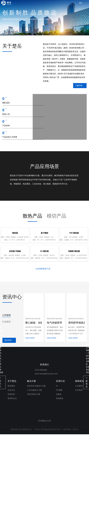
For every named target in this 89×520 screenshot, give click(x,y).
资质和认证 (12, 484)
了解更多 (21, 441)
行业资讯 (6, 393)
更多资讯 (8, 412)
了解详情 (78, 86)
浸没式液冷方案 (33, 480)
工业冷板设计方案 (34, 476)
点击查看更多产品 (42, 341)
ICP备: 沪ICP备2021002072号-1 (48, 515)
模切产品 (56, 238)
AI (57, 472)
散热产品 (32, 238)
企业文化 (11, 476)
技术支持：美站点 (70, 515)
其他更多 (59, 484)
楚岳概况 (11, 472)
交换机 (59, 480)
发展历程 (11, 480)
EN (80, 3)
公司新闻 (6, 387)
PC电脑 (59, 476)
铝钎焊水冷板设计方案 (36, 472)
